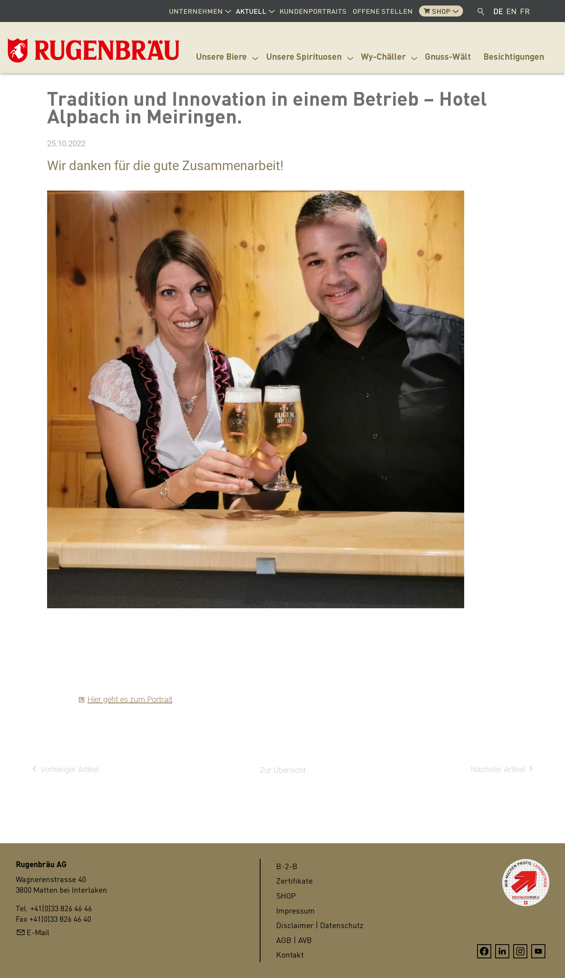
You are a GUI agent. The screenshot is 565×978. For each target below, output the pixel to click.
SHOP (286, 896)
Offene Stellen (383, 11)
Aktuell (251, 11)
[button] (228, 10)
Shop (441, 11)
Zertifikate (294, 881)
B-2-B (286, 866)
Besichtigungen (513, 56)
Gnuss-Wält (448, 56)
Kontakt (290, 955)
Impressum (295, 911)
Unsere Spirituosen (304, 56)
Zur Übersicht (283, 770)
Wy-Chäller (383, 56)
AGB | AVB (294, 940)
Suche (481, 11)
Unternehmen (196, 11)
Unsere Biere (221, 56)
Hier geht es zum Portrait (129, 699)
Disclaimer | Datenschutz (319, 925)
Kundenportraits (312, 11)
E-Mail (38, 932)
